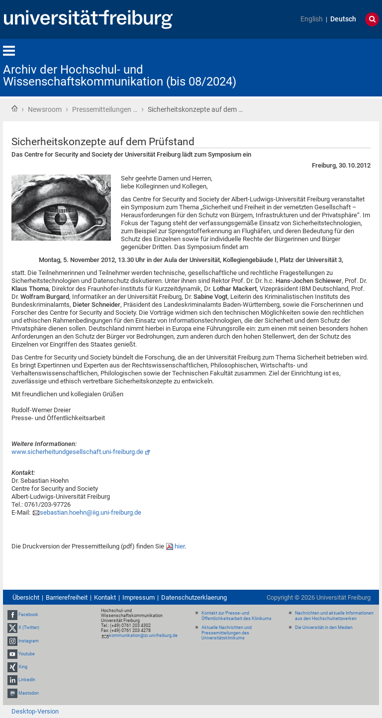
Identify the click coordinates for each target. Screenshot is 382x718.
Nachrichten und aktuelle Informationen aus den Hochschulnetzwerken (334, 616)
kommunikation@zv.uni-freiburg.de (143, 635)
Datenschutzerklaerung (194, 597)
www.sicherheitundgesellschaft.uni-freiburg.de (77, 451)
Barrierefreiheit (67, 597)
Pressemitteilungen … (104, 109)
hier (180, 546)
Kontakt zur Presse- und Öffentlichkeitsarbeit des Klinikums (236, 616)
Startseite (14, 108)
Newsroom (45, 109)
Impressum (138, 597)
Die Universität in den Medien (324, 627)
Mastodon (28, 693)
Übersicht (25, 597)
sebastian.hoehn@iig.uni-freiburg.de (90, 512)
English (311, 19)
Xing (22, 666)
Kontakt (105, 597)
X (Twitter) (28, 628)
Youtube (26, 653)
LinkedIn (26, 679)
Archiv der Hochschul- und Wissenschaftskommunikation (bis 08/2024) (119, 76)
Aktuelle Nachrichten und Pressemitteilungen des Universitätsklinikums (226, 633)
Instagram (28, 640)
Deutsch (343, 19)
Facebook (28, 614)
